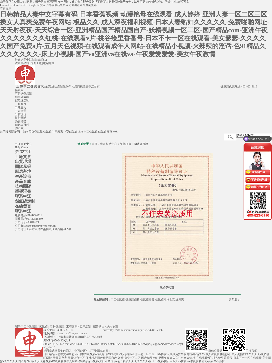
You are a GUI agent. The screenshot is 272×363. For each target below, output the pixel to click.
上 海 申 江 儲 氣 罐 (27, 86)
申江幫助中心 (108, 144)
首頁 (94, 144)
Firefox (23, 5)
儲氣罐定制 (22, 100)
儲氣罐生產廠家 (53, 131)
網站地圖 (48, 63)
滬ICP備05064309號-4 (56, 340)
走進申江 (23, 151)
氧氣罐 (43, 326)
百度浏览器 (90, 5)
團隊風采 (23, 166)
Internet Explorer (9, 5)
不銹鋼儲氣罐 (23, 93)
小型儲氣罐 (70, 131)
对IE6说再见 (181, 1)
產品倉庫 (23, 181)
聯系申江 (20, 128)
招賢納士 (98, 326)
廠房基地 (23, 171)
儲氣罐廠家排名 (108, 131)
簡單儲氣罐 (22, 97)
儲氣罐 (19, 90)
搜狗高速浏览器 (73, 5)
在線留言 (23, 206)
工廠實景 (20, 110)
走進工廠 (36, 63)
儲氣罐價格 (133, 299)
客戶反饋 (85, 326)
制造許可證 (141, 144)
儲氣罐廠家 (177, 299)
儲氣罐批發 (147, 299)
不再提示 (5, 8)
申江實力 (20, 107)
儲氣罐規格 (162, 299)
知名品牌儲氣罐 (33, 131)
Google (32, 5)
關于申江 (20, 326)
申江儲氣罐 (118, 299)
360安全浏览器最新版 (49, 5)
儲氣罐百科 (22, 124)
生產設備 (23, 176)
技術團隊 (20, 117)
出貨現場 (20, 114)
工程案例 (20, 104)
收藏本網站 (22, 63)
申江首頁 (94, 86)
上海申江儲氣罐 (88, 131)
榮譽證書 (20, 121)
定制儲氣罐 (57, 326)
